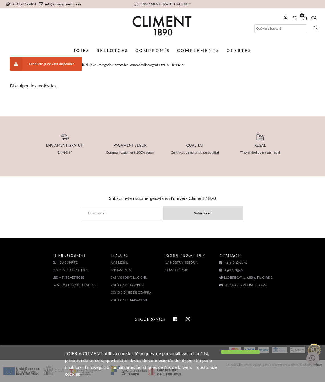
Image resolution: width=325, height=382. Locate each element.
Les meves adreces (68, 278)
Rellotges (112, 50)
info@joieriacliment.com (60, 4)
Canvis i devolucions (129, 278)
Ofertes (239, 50)
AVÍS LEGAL (119, 262)
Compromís (152, 50)
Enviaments (121, 270)
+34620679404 (21, 4)
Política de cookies (127, 285)
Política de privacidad (129, 300)
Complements (198, 50)
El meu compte (65, 262)
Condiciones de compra (131, 293)
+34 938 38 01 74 (233, 262)
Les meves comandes (70, 270)
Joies (82, 50)
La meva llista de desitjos (74, 285)
